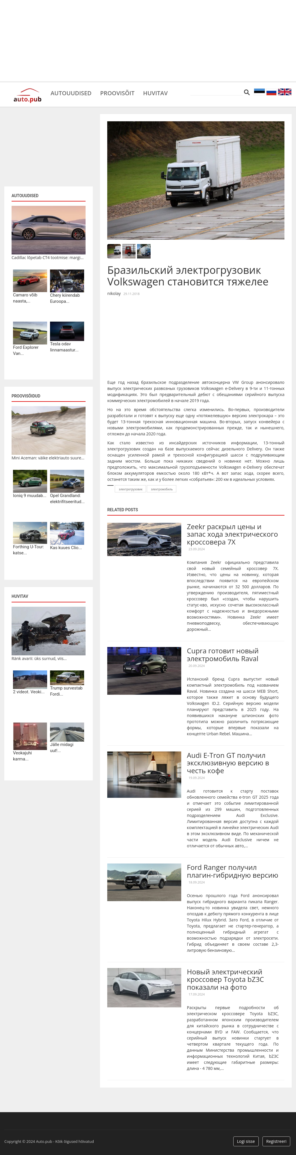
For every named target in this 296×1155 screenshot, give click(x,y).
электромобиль (162, 489)
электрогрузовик (131, 489)
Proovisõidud (26, 396)
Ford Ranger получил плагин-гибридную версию (232, 870)
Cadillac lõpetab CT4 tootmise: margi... (48, 257)
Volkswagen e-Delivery (222, 388)
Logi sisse (246, 1141)
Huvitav (156, 92)
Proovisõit (117, 92)
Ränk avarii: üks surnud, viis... (39, 658)
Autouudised (71, 92)
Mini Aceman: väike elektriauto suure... (48, 458)
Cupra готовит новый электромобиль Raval (223, 654)
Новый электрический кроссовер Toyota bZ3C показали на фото (225, 979)
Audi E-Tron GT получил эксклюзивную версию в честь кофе (228, 762)
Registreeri (276, 1141)
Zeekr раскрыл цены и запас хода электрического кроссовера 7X (232, 534)
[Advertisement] (148, 40)
